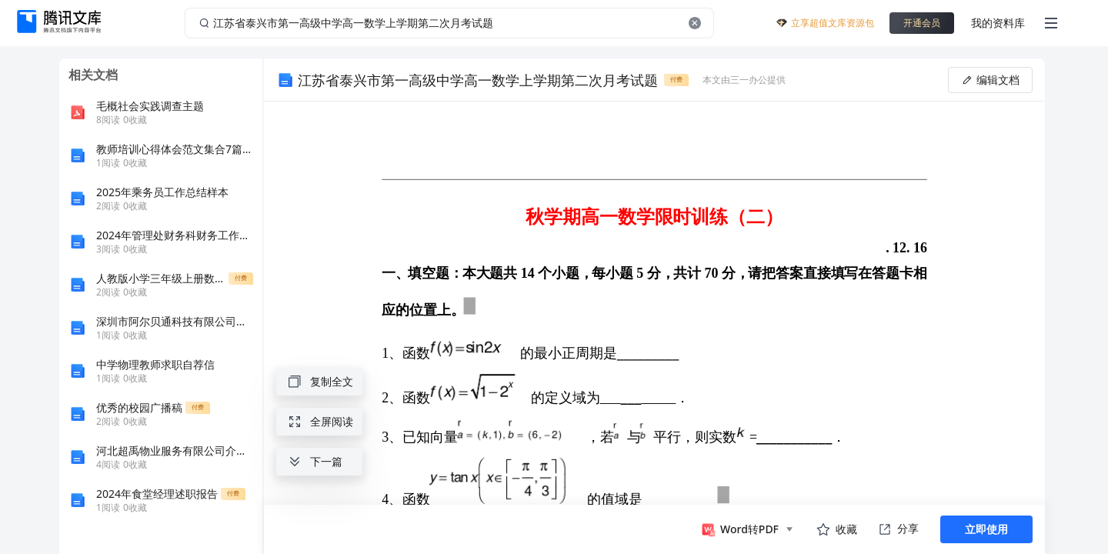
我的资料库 (998, 22)
